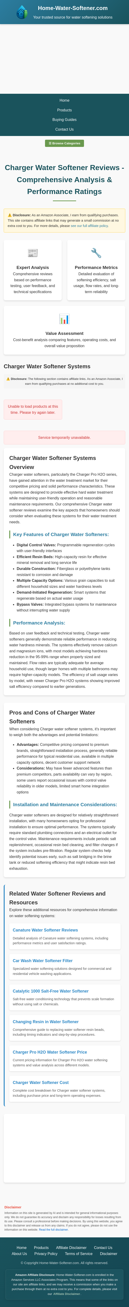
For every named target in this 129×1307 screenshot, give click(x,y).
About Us (19, 1254)
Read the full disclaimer (53, 1229)
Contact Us (64, 129)
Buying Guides (64, 120)
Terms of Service (79, 1254)
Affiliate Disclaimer (71, 1248)
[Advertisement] (64, 58)
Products (64, 110)
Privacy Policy (46, 1254)
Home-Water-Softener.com (73, 8)
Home (65, 100)
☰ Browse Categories (64, 143)
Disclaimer (108, 1254)
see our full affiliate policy (89, 226)
